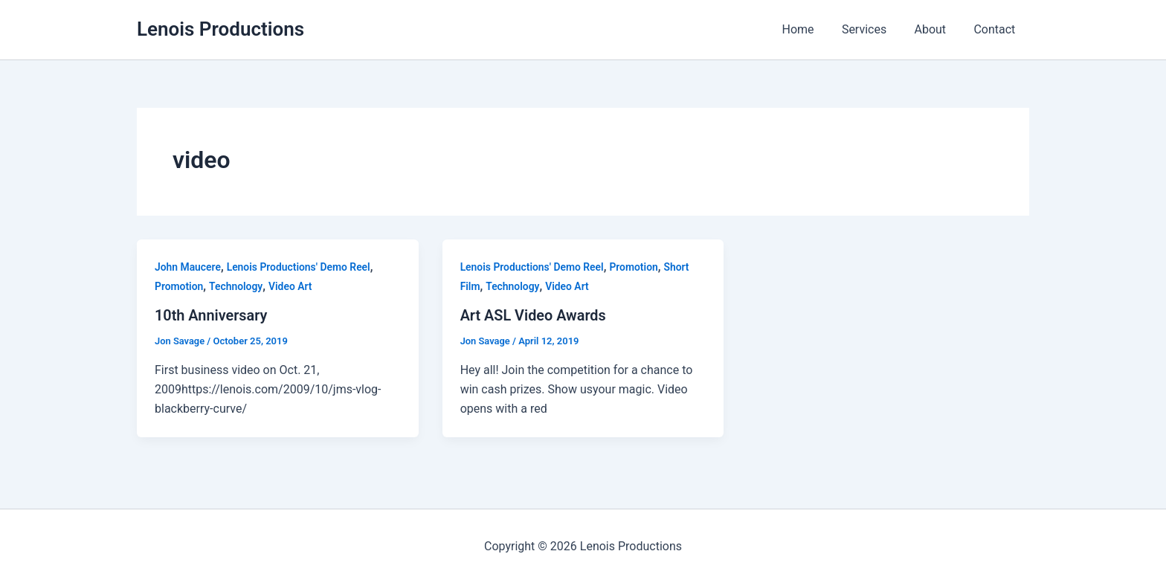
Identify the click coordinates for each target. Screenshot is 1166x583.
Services (873, 29)
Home (812, 29)
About (936, 29)
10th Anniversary (211, 315)
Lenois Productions (220, 29)
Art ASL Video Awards (534, 315)
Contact (996, 29)
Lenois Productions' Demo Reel (299, 267)
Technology (237, 286)
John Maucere (188, 267)
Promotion (179, 286)
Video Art (291, 286)
